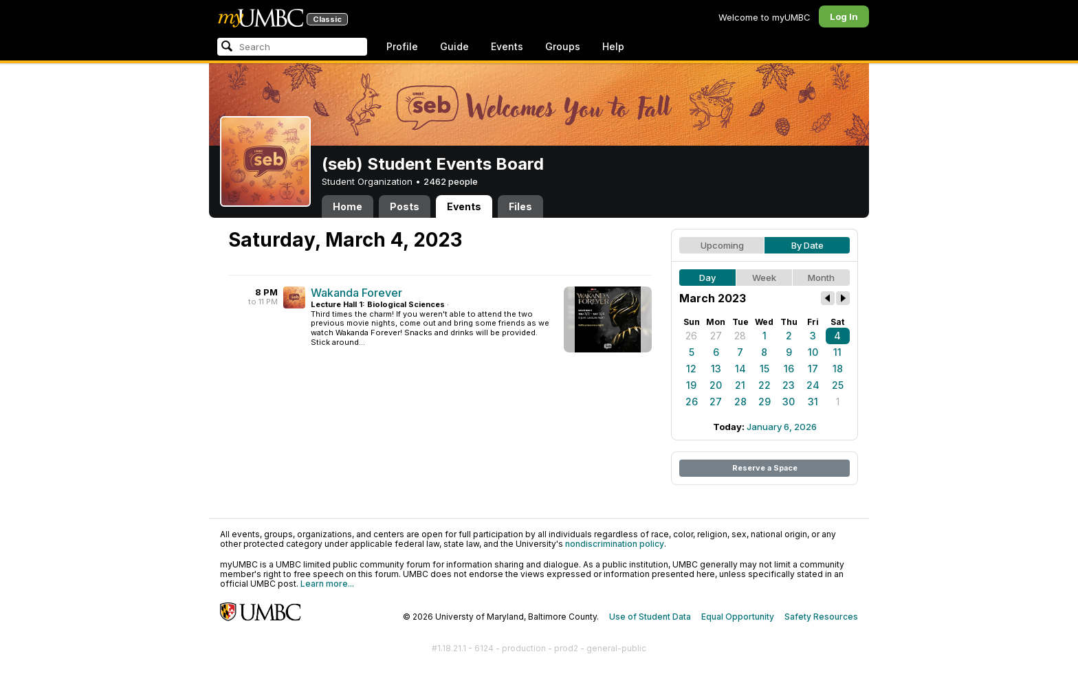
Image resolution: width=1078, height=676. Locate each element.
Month (821, 277)
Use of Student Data (650, 616)
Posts (404, 206)
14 (740, 368)
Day (707, 277)
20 (716, 385)
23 (788, 385)
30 (788, 401)
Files (520, 206)
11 (837, 352)
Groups (562, 46)
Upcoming (722, 245)
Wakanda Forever (356, 293)
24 (813, 385)
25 (838, 385)
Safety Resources (821, 616)
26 (691, 335)
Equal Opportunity (737, 616)
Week (764, 277)
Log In (844, 16)
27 (716, 335)
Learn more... (327, 583)
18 (838, 368)
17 (813, 368)
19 (691, 385)
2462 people (451, 181)
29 (764, 401)
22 (764, 385)
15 (764, 368)
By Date (807, 245)
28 (740, 335)
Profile (402, 46)
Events (507, 46)
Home (347, 206)
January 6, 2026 (782, 426)
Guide (454, 46)
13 (716, 368)
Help (613, 46)
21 (740, 385)
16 (789, 368)
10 (813, 352)
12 (691, 368)
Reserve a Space (765, 468)
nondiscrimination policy (614, 544)
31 (813, 401)
